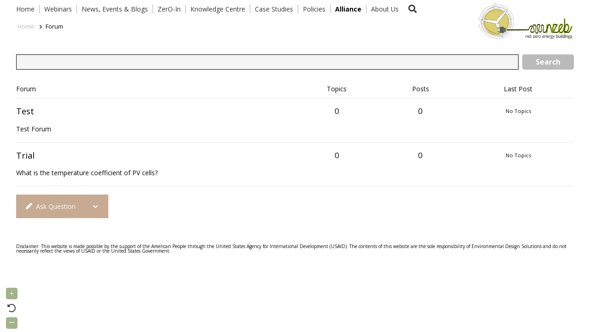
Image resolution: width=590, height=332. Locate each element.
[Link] (523, 20)
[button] (412, 9)
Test (25, 111)
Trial (25, 155)
